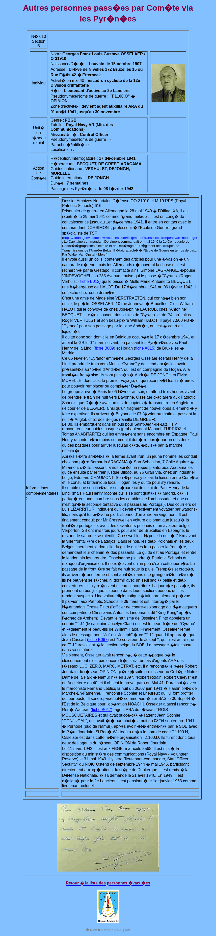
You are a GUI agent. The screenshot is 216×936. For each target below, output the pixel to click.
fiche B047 (101, 709)
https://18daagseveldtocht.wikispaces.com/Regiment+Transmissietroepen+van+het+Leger (130, 238)
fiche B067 (97, 639)
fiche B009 (104, 348)
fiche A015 (144, 348)
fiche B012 (89, 281)
